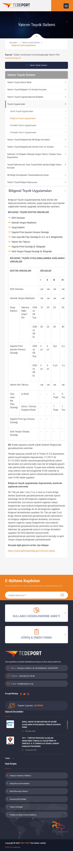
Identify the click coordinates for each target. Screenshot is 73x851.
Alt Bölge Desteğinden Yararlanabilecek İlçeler (36, 175)
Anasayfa (13, 42)
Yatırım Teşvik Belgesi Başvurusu (36, 182)
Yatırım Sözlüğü (16, 807)
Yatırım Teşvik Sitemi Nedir (36, 82)
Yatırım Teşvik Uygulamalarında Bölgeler (36, 97)
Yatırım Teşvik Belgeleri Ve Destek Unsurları (36, 89)
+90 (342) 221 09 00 (27, 676)
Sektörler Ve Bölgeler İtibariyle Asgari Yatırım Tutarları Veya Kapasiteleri (36, 156)
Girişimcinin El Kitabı (18, 799)
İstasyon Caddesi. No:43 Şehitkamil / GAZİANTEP (37, 668)
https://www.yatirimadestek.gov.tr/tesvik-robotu (31, 551)
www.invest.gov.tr (13, 58)
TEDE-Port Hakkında (12, 847)
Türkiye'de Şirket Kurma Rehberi (23, 815)
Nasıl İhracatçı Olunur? (19, 791)
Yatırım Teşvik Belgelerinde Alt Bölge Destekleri (36, 139)
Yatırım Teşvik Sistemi (31, 42)
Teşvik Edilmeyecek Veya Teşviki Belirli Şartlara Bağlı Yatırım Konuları (36, 166)
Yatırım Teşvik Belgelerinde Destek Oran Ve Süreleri (36, 147)
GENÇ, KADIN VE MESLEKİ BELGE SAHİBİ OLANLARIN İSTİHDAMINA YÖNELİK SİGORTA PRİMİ (41, 724)
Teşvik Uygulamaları (36, 104)
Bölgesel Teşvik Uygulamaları (38, 118)
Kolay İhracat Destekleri (20, 783)
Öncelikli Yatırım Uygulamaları (38, 125)
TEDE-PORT (25, 843)
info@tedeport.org (25, 684)
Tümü (9, 758)
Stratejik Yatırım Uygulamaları (38, 132)
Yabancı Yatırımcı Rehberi (20, 776)
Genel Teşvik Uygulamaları (38, 111)
